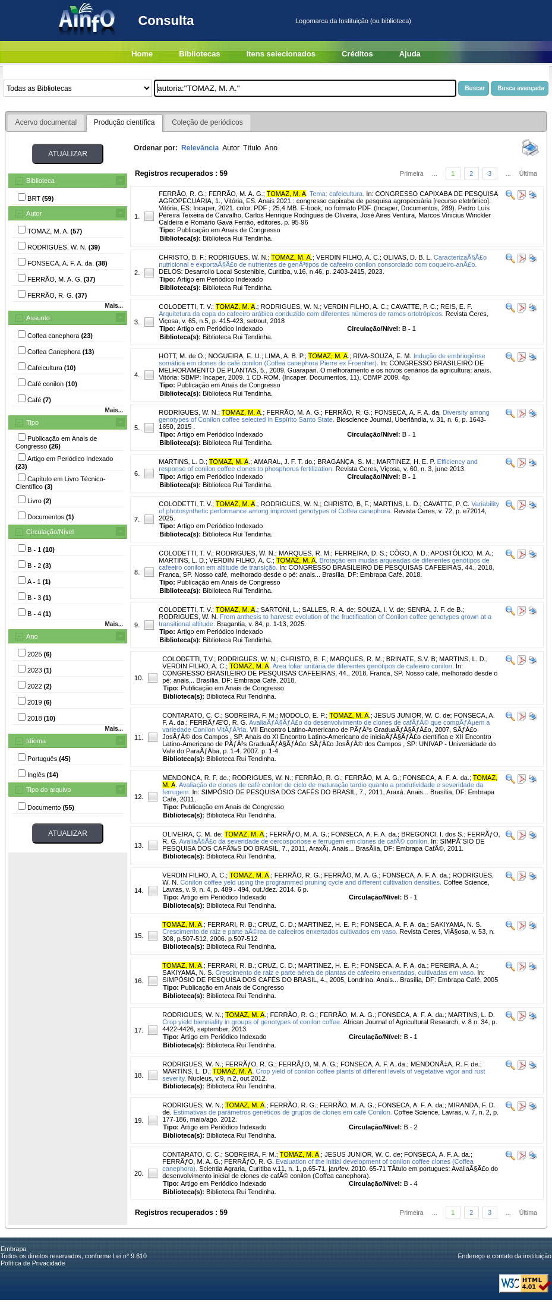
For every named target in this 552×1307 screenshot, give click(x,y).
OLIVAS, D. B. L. (407, 257)
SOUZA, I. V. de (381, 609)
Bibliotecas (199, 53)
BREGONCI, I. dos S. (432, 834)
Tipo (32, 422)
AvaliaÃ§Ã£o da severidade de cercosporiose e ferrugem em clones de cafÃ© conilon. (304, 841)
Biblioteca (40, 180)
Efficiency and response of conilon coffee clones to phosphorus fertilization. (318, 465)
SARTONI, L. (280, 609)
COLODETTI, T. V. (185, 306)
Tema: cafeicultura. (337, 193)
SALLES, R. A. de (328, 609)
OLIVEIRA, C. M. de (191, 834)
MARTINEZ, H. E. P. (406, 461)
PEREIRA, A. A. (454, 965)
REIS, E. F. (456, 306)
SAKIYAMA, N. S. (456, 924)
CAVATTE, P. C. (413, 306)
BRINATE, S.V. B (411, 658)
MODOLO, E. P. (303, 715)
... (434, 173)
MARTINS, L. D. (182, 461)
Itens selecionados (281, 53)
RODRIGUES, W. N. (238, 257)
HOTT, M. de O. (181, 355)
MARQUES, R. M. (305, 553)
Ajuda (410, 53)
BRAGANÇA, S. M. (345, 461)
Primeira (412, 173)
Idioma (36, 740)
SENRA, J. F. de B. (435, 609)
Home (142, 53)
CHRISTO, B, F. (346, 503)
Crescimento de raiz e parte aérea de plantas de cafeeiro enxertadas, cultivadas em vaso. (345, 972)
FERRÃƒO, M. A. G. (298, 834)
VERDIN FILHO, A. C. (348, 257)
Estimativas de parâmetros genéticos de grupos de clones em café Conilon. (283, 1112)
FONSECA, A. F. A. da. (407, 412)
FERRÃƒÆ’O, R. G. (218, 722)
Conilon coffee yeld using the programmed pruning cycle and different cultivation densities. (310, 882)
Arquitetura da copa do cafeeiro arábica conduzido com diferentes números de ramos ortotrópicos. (301, 313)
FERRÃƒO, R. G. (250, 1064)
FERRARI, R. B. (230, 924)
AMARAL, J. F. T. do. (284, 461)
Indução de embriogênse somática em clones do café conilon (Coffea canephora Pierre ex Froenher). (322, 359)
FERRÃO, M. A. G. (236, 193)
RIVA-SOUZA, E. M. (382, 355)
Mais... (114, 305)
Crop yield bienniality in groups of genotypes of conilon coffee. (252, 1021)
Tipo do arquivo (48, 789)
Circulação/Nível (50, 531)
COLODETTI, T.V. (188, 658)
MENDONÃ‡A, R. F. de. (445, 1064)
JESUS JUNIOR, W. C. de (412, 715)
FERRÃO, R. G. (182, 193)
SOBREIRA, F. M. (250, 715)
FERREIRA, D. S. (360, 553)
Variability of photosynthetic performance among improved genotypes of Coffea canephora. (329, 507)
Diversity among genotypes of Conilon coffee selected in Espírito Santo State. (324, 416)
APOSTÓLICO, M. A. (461, 553)
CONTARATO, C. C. (191, 715)
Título (252, 148)
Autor (34, 213)
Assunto (38, 317)
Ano (32, 636)
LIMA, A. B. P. (285, 355)
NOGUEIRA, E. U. (234, 355)
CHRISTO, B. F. (181, 257)
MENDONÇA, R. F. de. (195, 777)
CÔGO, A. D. (408, 553)
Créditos (357, 53)
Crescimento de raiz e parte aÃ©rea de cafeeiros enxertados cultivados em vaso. (280, 931)
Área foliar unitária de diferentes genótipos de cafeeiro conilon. (363, 666)
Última (528, 173)
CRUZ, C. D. (276, 924)
